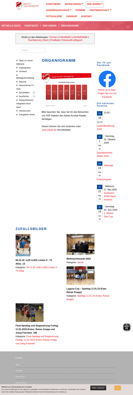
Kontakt (19, 370)
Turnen (53, 37)
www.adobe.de (49, 130)
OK (117, 388)
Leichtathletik (80, 37)
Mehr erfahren (98, 388)
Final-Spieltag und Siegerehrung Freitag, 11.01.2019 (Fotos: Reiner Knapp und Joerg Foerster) (37, 340)
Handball (64, 37)
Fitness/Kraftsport (72, 40)
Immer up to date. (107, 90)
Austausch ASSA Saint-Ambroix (110, 196)
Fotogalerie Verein (27, 114)
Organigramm (25, 68)
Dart (46, 40)
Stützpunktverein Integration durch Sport (24, 103)
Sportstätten (24, 92)
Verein (80, 262)
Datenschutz (21, 382)
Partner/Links (24, 111)
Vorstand (23, 71)
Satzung (22, 82)
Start (18, 364)
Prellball (55, 40)
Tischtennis (34, 40)
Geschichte (24, 96)
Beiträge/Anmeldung (25, 78)
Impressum (20, 376)
